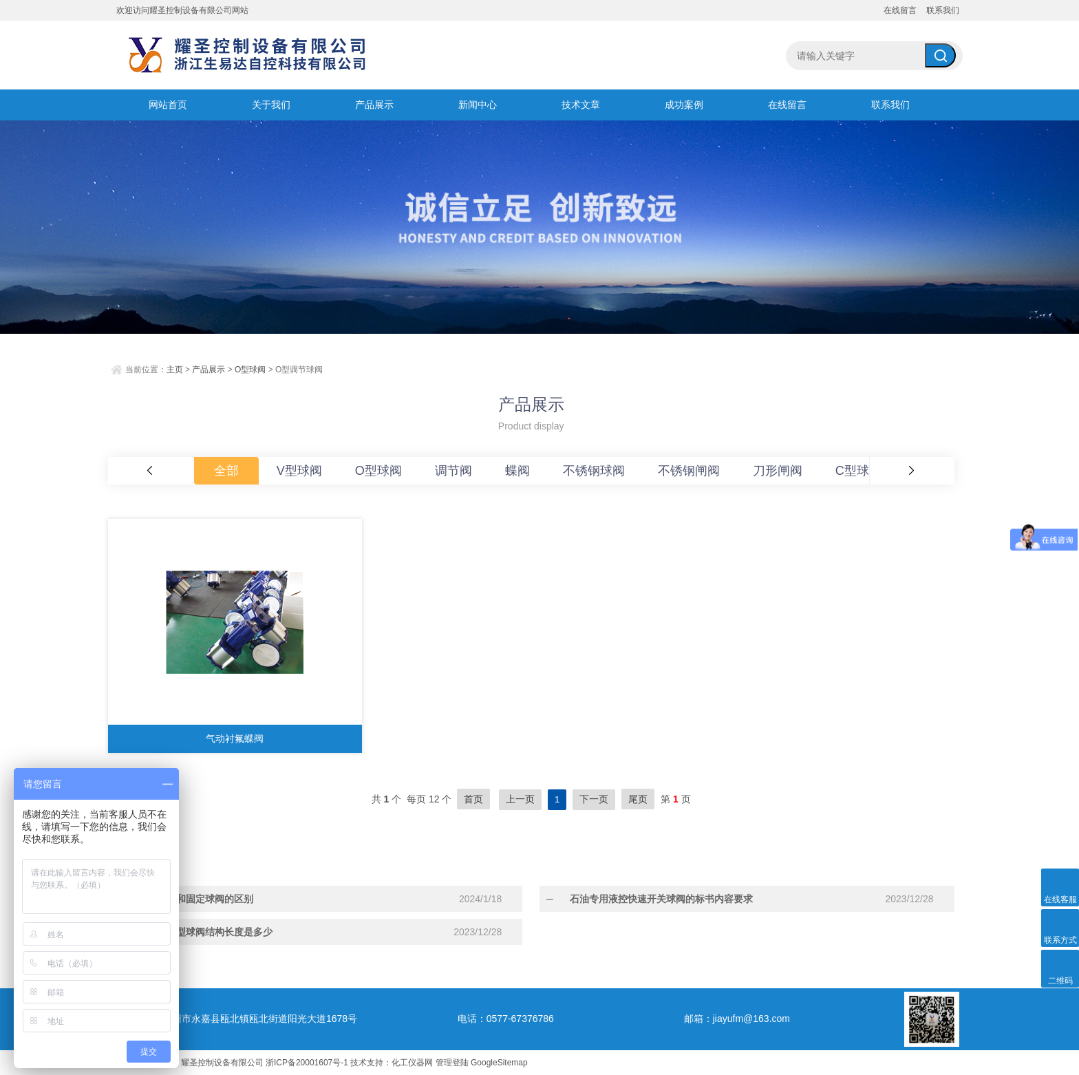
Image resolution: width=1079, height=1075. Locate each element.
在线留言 (900, 10)
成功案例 (684, 104)
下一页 (593, 799)
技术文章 (581, 104)
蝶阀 (517, 471)
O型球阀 (250, 369)
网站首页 (168, 104)
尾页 (638, 799)
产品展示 (374, 104)
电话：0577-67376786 (506, 1017)
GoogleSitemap (499, 1062)
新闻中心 (477, 104)
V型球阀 (299, 471)
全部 (226, 471)
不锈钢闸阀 (689, 471)
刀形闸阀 (777, 471)
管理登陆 (452, 1062)
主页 (175, 369)
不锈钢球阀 (594, 471)
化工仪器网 (412, 1062)
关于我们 (271, 104)
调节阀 (453, 471)
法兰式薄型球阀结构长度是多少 (196, 931)
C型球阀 (858, 471)
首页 (473, 799)
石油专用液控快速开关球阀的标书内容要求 (651, 898)
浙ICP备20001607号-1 (307, 1062)
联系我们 (942, 10)
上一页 (520, 799)
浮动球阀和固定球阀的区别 (186, 898)
